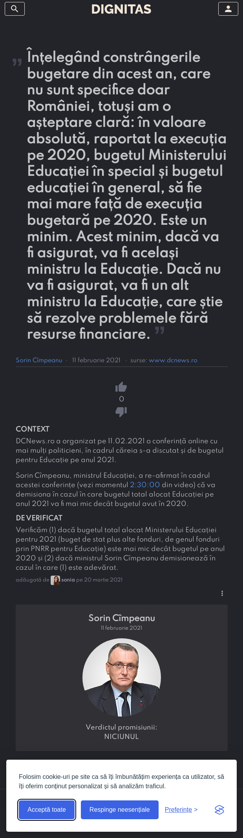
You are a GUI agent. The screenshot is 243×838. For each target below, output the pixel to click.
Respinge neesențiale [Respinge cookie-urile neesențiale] (120, 809)
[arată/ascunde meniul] (15, 9)
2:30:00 (145, 485)
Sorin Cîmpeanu (39, 361)
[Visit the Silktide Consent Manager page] (219, 810)
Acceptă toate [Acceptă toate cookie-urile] (46, 809)
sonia (68, 580)
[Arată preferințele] (181, 810)
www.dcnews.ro (173, 361)
